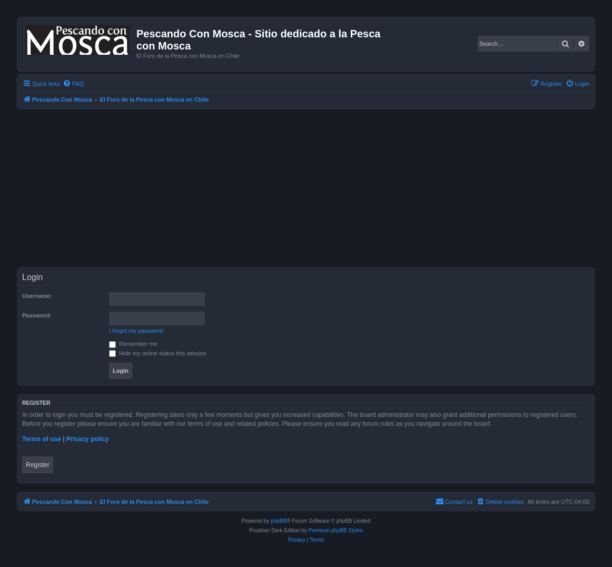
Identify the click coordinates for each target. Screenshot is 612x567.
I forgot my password (136, 330)
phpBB (279, 521)
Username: (37, 296)
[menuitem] (73, 83)
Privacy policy (87, 439)
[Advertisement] (314, 188)
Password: (37, 315)
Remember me (133, 344)
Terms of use (41, 439)
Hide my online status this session (157, 353)
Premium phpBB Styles (336, 530)
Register (38, 465)
